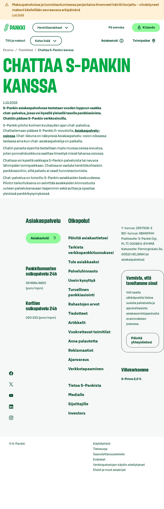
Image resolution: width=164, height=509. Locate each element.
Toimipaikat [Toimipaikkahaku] (144, 40)
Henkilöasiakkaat (49, 27)
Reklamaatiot (80, 350)
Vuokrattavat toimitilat (89, 332)
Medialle (76, 395)
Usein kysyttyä (81, 281)
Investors (76, 413)
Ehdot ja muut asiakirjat (109, 469)
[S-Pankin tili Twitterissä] (11, 385)
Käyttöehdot (101, 443)
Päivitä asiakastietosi (88, 238)
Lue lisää (18, 15)
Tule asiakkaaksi (83, 262)
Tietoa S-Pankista (84, 386)
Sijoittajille (78, 404)
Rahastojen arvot (83, 304)
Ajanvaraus (78, 360)
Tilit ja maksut (15, 40)
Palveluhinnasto (83, 271)
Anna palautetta (83, 341)
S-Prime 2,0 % (131, 379)
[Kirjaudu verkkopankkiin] (146, 27)
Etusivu (8, 50)
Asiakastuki (112, 40)
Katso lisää (42, 40)
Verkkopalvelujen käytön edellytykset (119, 464)
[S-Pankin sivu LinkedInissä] (11, 407)
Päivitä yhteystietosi (141, 340)
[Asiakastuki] (43, 238)
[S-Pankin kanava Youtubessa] (11, 396)
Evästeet (99, 459)
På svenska (116, 27)
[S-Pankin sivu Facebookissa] (11, 374)
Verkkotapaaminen (85, 369)
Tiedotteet (25, 50)
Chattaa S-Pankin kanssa (56, 50)
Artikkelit (77, 323)
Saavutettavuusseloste (109, 454)
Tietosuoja (100, 449)
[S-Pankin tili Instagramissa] (11, 418)
